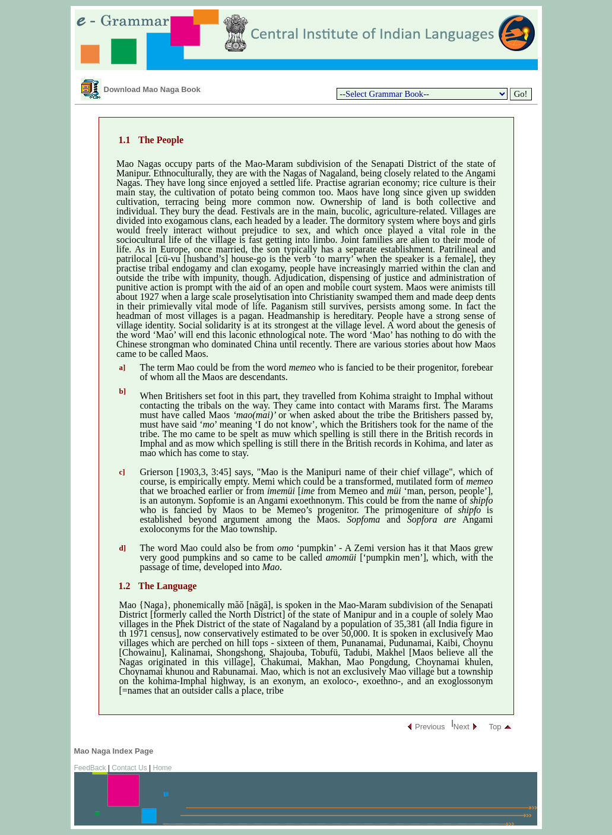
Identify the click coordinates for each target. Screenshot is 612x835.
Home (162, 768)
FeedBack (90, 768)
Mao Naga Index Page (114, 751)
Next (462, 726)
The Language (167, 586)
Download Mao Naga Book (152, 89)
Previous (430, 726)
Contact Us (129, 768)
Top (495, 726)
